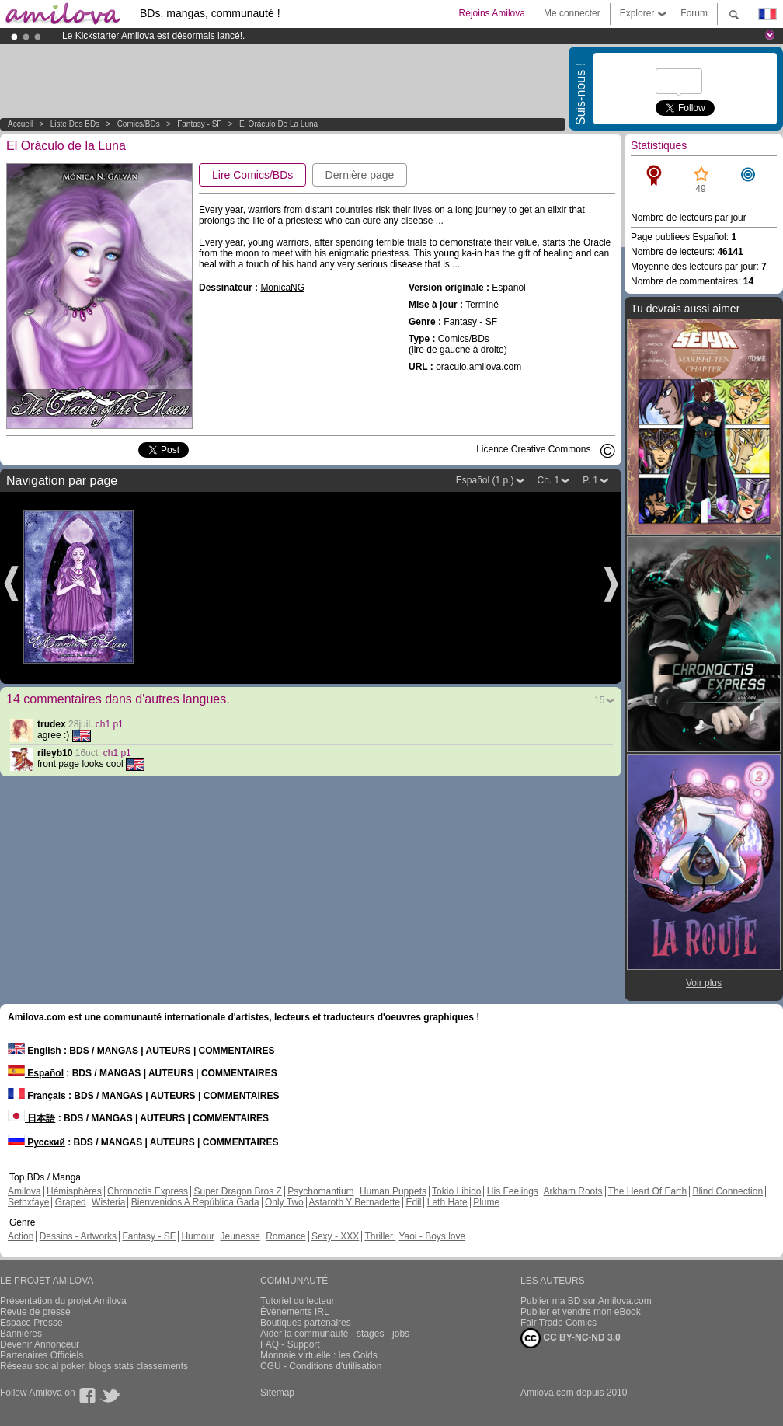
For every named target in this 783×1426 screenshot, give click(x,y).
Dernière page (360, 175)
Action (20, 1236)
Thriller (379, 1236)
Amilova (24, 1191)
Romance (285, 1236)
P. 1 (590, 480)
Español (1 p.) (485, 480)
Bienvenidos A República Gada (195, 1202)
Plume (486, 1202)
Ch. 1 (549, 480)
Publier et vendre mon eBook (580, 1311)
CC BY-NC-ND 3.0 (570, 1338)
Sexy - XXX (335, 1236)
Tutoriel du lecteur (297, 1300)
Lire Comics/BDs (252, 175)
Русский (36, 1142)
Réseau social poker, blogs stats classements (94, 1366)
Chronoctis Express (147, 1191)
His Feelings (512, 1191)
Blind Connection (727, 1191)
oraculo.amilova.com (478, 366)
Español (36, 1073)
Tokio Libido (456, 1191)
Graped (70, 1202)
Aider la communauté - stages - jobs (334, 1333)
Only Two (284, 1202)
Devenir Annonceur (39, 1344)
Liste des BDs (74, 124)
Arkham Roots (573, 1191)
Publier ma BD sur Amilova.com (586, 1300)
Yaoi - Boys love (431, 1236)
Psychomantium (320, 1191)
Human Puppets (393, 1191)
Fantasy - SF (199, 124)
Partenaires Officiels (41, 1355)
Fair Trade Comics (558, 1322)
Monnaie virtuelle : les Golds (319, 1355)
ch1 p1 (110, 724)
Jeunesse (239, 1236)
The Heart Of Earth (647, 1191)
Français (37, 1095)
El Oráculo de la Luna (278, 124)
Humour (197, 1236)
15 (599, 700)
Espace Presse (31, 1322)
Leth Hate (447, 1202)
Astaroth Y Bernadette (354, 1202)
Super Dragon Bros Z (237, 1191)
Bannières (21, 1333)
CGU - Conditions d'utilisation (320, 1366)
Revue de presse (35, 1311)
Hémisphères (74, 1191)
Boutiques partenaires (305, 1322)
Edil (413, 1202)
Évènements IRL (294, 1311)
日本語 (31, 1118)
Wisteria (108, 1202)
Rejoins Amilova (492, 13)
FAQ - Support (290, 1344)
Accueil (20, 124)
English (34, 1050)
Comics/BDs (138, 124)
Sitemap (277, 1392)
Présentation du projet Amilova (63, 1300)
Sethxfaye (28, 1202)
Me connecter (572, 13)
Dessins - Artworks (78, 1236)
